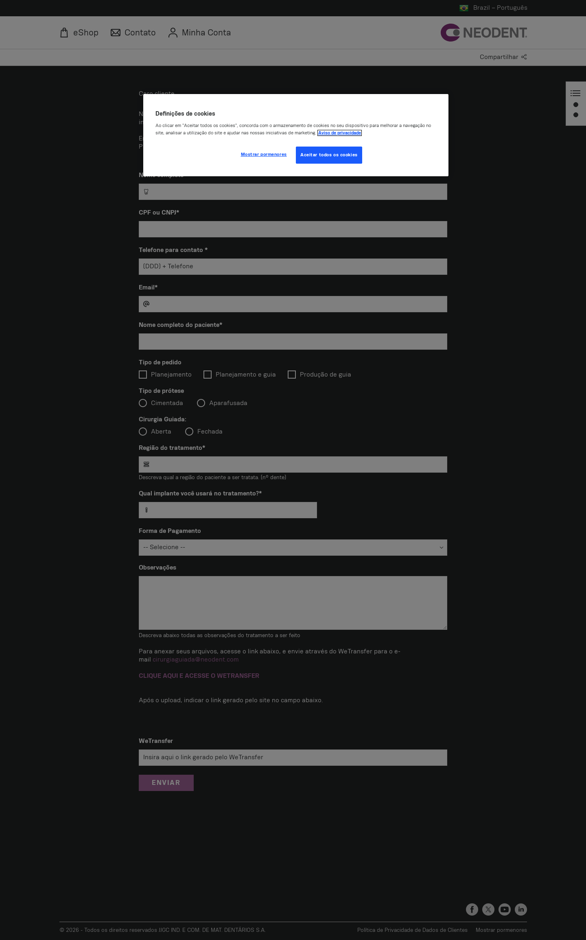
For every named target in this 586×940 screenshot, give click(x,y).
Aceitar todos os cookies (329, 155)
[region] (295, 135)
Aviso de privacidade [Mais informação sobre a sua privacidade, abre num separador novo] (339, 133)
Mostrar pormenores (264, 154)
